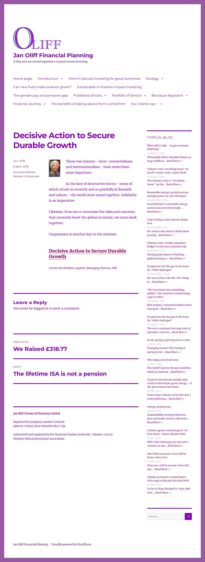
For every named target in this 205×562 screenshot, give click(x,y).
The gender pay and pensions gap (40, 95)
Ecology (152, 79)
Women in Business (26, 176)
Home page (22, 79)
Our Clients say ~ (144, 104)
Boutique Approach (167, 95)
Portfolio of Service (127, 95)
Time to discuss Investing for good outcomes (104, 79)
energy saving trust (159, 406)
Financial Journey (27, 104)
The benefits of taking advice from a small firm (88, 104)
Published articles (87, 95)
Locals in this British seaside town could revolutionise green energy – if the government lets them (169, 383)
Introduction (48, 79)
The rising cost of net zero (162, 359)
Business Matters (24, 172)
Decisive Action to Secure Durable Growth (87, 253)
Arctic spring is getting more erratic (168, 339)
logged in (41, 308)
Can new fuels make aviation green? (42, 87)
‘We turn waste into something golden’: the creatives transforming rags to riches (168, 293)
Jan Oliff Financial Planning (53, 55)
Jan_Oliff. (19, 160)
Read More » (174, 160)
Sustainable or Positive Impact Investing (109, 87)
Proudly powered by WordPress (71, 544)
